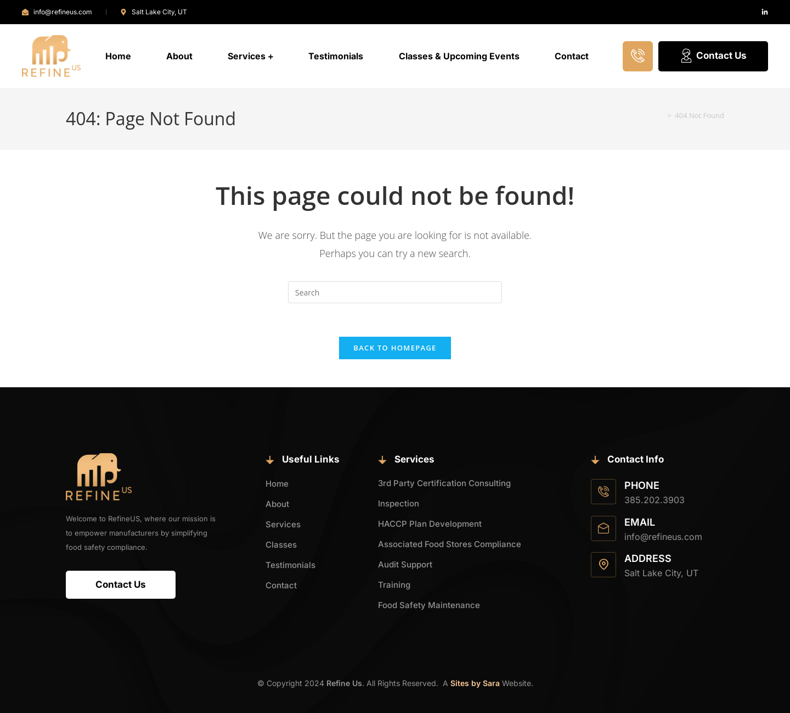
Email (639, 522)
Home (118, 56)
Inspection (398, 503)
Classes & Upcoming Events (459, 56)
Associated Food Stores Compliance (449, 544)
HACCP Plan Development (430, 524)
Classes (281, 544)
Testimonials (335, 56)
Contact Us (713, 56)
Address (648, 558)
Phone (641, 485)
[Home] (660, 115)
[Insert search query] (395, 292)
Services (250, 56)
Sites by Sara (475, 683)
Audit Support (405, 564)
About (179, 56)
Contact (572, 56)
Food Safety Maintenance (429, 605)
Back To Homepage (394, 348)
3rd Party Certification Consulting (444, 483)
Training (394, 585)
